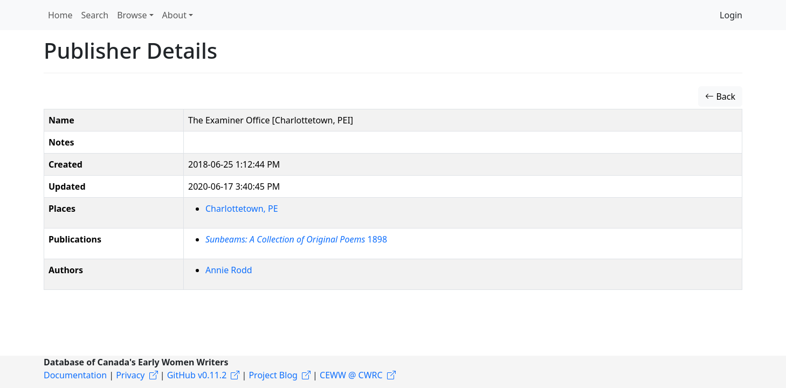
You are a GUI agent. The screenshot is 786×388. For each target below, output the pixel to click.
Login (731, 15)
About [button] (174, 15)
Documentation (75, 375)
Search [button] (95, 15)
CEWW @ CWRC (351, 375)
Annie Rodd (228, 270)
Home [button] (60, 15)
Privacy (130, 375)
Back (720, 96)
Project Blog (273, 375)
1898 (296, 239)
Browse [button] (132, 15)
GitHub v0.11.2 (197, 375)
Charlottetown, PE (241, 208)
